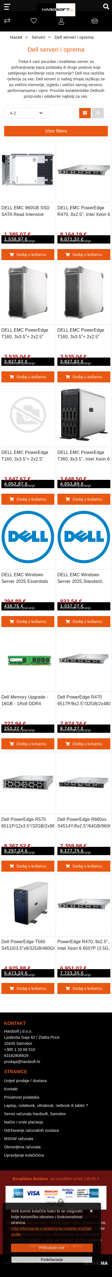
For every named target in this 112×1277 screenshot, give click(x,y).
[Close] (52, 1248)
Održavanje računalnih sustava (31, 1130)
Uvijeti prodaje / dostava (25, 1080)
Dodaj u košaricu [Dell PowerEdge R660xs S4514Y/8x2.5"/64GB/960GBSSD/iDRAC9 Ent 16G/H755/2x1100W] (83, 866)
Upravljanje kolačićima (24, 1155)
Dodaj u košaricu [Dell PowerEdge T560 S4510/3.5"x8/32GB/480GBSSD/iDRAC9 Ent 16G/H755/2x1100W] (27, 988)
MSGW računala (18, 1138)
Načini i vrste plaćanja (23, 1122)
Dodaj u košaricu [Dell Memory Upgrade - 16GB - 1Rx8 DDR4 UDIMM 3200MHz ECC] (27, 744)
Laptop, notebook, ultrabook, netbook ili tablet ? (46, 1105)
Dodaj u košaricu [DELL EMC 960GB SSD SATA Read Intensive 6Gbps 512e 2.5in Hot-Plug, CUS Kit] (27, 254)
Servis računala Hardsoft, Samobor (35, 1114)
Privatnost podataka (21, 1097)
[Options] (52, 1259)
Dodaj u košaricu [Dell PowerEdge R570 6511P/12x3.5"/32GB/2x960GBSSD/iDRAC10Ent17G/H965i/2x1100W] (27, 866)
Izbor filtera (56, 131)
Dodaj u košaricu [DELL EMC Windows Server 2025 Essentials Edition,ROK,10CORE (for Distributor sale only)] (27, 621)
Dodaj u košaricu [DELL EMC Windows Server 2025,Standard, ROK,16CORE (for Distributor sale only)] (83, 621)
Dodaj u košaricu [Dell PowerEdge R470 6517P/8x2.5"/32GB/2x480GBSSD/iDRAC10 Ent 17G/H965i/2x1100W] (83, 744)
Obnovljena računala (22, 1147)
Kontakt (11, 1089)
